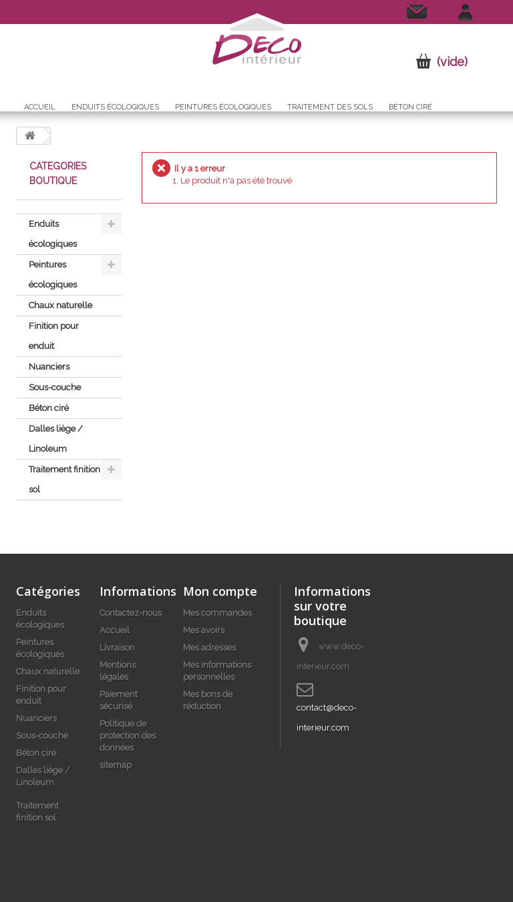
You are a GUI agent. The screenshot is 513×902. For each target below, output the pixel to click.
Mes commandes (217, 613)
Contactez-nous (408, 15)
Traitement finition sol (64, 479)
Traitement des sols (330, 107)
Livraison (117, 647)
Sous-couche (55, 387)
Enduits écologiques (115, 107)
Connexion (471, 10)
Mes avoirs (203, 630)
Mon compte (220, 591)
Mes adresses (209, 647)
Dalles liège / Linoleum (56, 439)
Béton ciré (410, 107)
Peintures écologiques (223, 107)
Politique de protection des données (128, 736)
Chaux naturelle (60, 305)
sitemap (116, 765)
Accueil (39, 107)
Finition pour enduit (54, 336)
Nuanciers (49, 367)
